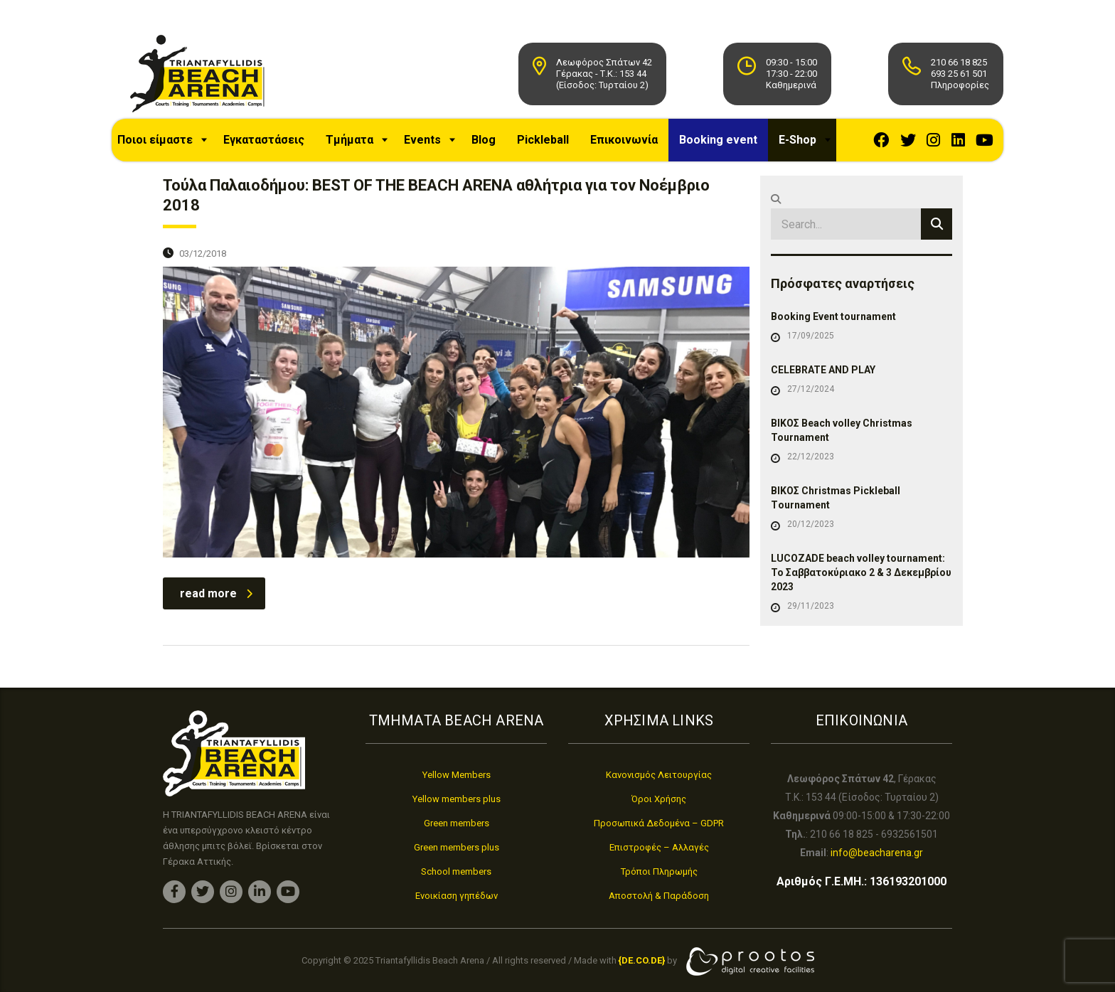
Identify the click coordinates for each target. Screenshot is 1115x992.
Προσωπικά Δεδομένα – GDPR (659, 823)
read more (216, 615)
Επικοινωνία (636, 144)
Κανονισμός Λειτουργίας (659, 774)
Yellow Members (456, 774)
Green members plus (456, 847)
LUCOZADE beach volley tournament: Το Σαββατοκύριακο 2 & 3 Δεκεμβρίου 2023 (861, 594)
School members (456, 871)
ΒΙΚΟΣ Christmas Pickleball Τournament (835, 519)
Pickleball (555, 144)
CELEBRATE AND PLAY (823, 391)
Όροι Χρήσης (658, 799)
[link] (642, 960)
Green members (456, 823)
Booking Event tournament (833, 337)
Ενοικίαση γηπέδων (456, 895)
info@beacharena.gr (877, 852)
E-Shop (809, 144)
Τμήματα (361, 144)
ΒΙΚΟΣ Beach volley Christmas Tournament (841, 451)
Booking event (730, 144)
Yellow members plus (456, 799)
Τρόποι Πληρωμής (659, 871)
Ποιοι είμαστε (167, 144)
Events (434, 144)
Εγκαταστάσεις (275, 144)
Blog (496, 144)
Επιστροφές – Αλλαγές (659, 847)
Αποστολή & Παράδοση (659, 895)
